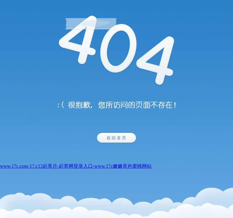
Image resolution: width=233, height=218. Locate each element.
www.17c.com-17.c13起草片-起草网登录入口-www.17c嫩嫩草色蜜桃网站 (76, 166)
